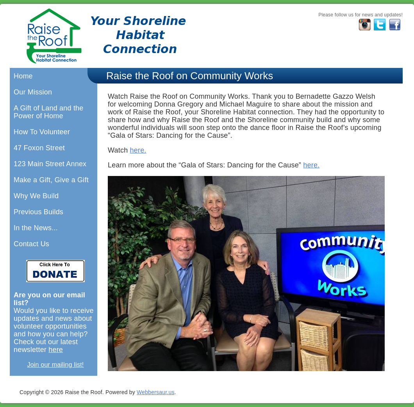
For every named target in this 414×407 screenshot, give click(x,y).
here (55, 350)
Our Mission (33, 92)
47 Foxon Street (39, 148)
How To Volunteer (42, 132)
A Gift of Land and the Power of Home (49, 112)
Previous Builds (38, 212)
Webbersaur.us (156, 392)
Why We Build (36, 196)
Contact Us (31, 244)
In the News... (36, 228)
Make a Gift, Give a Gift (51, 180)
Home (23, 76)
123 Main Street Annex (50, 164)
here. (138, 150)
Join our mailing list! (55, 364)
